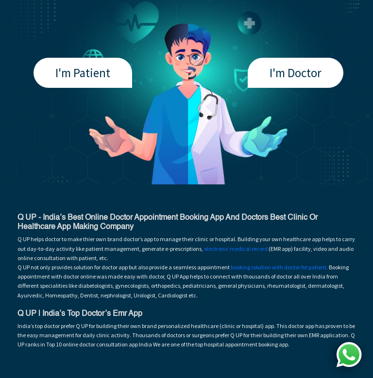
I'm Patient (82, 73)
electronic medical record (236, 248)
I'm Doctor (296, 73)
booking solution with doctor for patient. (279, 267)
